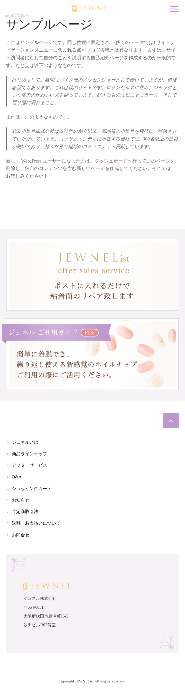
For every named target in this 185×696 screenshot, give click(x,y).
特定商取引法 (25, 511)
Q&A (17, 476)
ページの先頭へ (171, 420)
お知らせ (20, 500)
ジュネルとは (25, 442)
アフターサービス (29, 465)
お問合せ (20, 535)
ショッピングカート (32, 488)
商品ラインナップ (29, 453)
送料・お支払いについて (36, 523)
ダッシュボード (111, 160)
